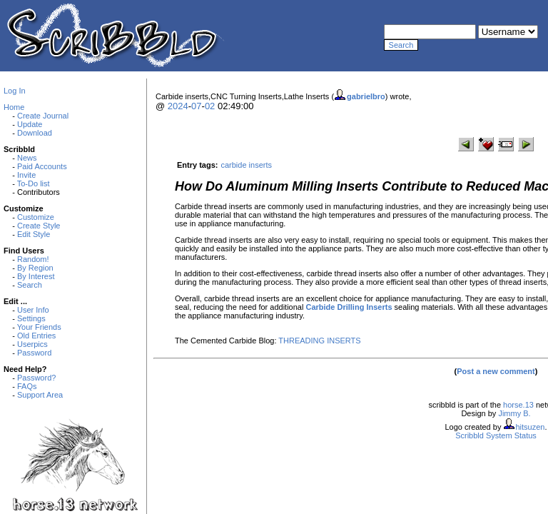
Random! (33, 259)
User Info (33, 310)
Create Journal (42, 115)
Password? (36, 377)
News (27, 157)
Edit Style (33, 234)
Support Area (40, 394)
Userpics (32, 344)
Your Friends (39, 327)
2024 (178, 106)
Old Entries (36, 335)
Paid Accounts (42, 166)
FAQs (27, 386)
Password (34, 352)
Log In (15, 90)
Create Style (39, 225)
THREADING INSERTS (319, 340)
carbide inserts (246, 165)
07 (196, 106)
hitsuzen (529, 427)
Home (14, 107)
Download (34, 132)
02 (210, 106)
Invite (26, 175)
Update (29, 124)
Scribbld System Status (496, 435)
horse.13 (518, 404)
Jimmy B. (514, 413)
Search (29, 285)
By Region (35, 267)
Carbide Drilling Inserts (348, 307)
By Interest (36, 276)
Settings (31, 318)
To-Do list (33, 183)
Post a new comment (495, 371)
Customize (35, 217)
